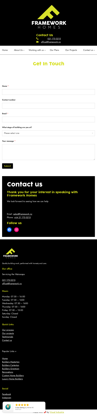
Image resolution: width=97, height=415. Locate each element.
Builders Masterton (11, 361)
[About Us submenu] (19, 50)
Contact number (9, 100)
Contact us (7, 340)
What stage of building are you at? (17, 127)
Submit (7, 165)
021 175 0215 (54, 38)
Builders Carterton (10, 365)
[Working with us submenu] (37, 50)
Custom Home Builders (13, 375)
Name (5, 86)
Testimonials (7, 336)
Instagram (6, 397)
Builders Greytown (10, 368)
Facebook (6, 394)
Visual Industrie (57, 412)
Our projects (8, 333)
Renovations (7, 372)
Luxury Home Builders (12, 378)
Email (5, 113)
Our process (8, 329)
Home (5, 358)
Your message (8, 141)
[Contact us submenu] (89, 50)
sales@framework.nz (22, 214)
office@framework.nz (51, 41)
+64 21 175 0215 (22, 217)
